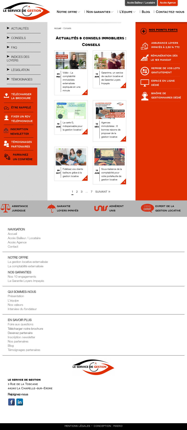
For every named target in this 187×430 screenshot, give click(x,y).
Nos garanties (100, 12)
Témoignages (21, 79)
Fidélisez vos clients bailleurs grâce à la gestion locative (73, 172)
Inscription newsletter (21, 337)
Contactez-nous (170, 12)
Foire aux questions (20, 324)
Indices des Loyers (18, 58)
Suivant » (102, 191)
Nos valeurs (15, 304)
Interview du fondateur (22, 309)
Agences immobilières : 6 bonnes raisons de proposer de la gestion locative (110, 129)
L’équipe (128, 12)
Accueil (57, 28)
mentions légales (78, 425)
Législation (20, 70)
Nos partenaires (18, 341)
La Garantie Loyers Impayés (26, 281)
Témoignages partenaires (24, 350)
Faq (14, 47)
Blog (146, 12)
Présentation (16, 296)
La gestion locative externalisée (28, 262)
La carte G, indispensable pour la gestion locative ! (72, 126)
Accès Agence (168, 2)
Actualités (20, 28)
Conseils (18, 38)
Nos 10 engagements (22, 276)
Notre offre (68, 12)
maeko (117, 425)
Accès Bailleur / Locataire (141, 2)
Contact (13, 246)
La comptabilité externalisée (25, 266)
